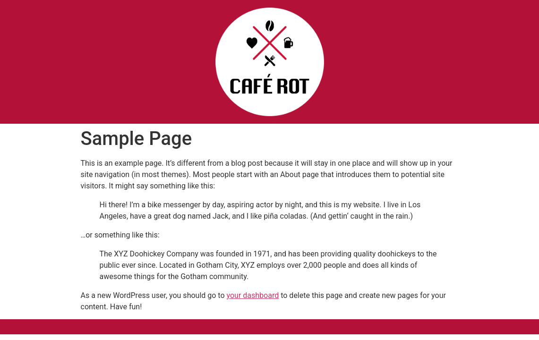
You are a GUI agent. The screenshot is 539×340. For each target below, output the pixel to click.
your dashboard (253, 295)
